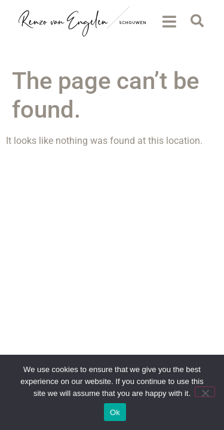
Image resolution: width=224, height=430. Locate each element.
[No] (205, 391)
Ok (115, 412)
